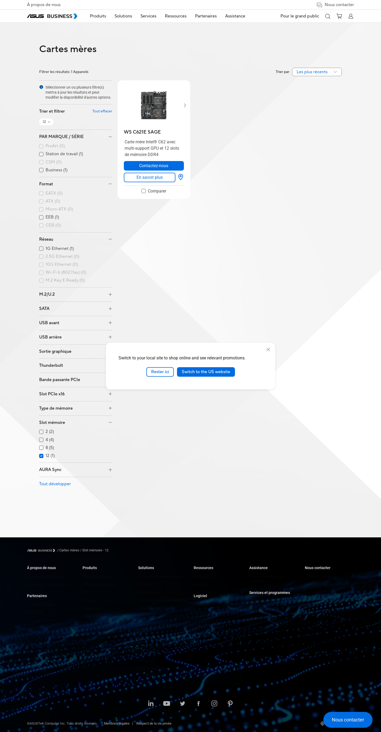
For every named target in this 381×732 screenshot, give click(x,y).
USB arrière (50, 337)
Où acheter (35, 613)
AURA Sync (50, 469)
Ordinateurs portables (99, 577)
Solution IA (146, 661)
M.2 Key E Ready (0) (65, 280)
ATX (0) (53, 201)
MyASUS (200, 605)
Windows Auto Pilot (208, 613)
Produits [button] (98, 16)
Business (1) (56, 170)
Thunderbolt (51, 365)
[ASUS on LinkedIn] (151, 704)
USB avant (49, 323)
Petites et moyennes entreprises (162, 577)
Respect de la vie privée (153, 723)
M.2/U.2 (47, 294)
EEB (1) (52, 217)
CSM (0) (54, 162)
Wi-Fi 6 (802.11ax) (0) (66, 272)
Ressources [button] (176, 16)
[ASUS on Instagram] (214, 704)
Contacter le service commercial (329, 585)
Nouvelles (201, 585)
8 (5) (50, 447)
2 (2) (50, 431)
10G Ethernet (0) (62, 264)
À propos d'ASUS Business (46, 577)
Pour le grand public (299, 16)
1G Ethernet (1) (60, 248)
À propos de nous (44, 4)
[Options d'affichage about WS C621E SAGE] (181, 177)
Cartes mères (93, 616)
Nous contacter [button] (335, 5)
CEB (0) (53, 225)
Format (46, 184)
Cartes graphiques (96, 624)
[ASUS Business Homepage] (52, 16)
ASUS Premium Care (264, 601)
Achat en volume (317, 577)
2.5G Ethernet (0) (62, 256)
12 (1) (50, 455)
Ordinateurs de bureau (99, 585)
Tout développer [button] (55, 484)
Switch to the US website (206, 371)
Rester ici (160, 371)
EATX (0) (54, 193)
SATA (44, 308)
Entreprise (145, 585)
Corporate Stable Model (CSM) (271, 609)
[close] (268, 349)
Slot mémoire (52, 422)
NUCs (87, 592)
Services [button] (148, 16)
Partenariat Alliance (41, 605)
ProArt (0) (55, 146)
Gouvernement (149, 653)
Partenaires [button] (206, 16)
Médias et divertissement (157, 637)
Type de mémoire (56, 408)
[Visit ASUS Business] (42, 550)
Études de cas (204, 577)
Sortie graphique (55, 351)
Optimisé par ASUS (263, 617)
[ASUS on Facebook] (198, 704)
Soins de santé (149, 608)
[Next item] (181, 105)
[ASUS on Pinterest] (230, 704)
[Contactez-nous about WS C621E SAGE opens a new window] (154, 166)
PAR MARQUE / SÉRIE (61, 136)
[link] (149, 177)
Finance (144, 645)
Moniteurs (90, 600)
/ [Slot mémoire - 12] (93, 550)
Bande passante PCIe (59, 379)
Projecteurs (91, 608)
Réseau (46, 239)
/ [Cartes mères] (68, 550)
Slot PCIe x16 (52, 394)
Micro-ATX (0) (59, 209)
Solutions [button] (123, 16)
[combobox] (317, 72)
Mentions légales (117, 723)
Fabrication (146, 616)
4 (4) (50, 439)
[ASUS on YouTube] (166, 704)
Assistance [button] (235, 16)
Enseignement (149, 592)
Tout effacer (102, 111)
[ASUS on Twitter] (182, 704)
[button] (327, 16)
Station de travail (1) (64, 154)
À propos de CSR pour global (48, 585)
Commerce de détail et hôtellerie (162, 600)
